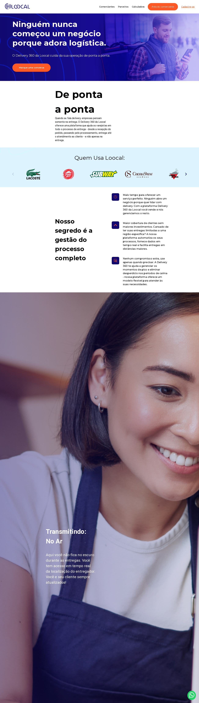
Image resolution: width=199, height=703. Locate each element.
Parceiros (123, 6)
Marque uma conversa (31, 67)
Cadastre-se (188, 6)
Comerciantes (107, 6)
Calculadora (138, 6)
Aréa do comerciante (163, 6)
